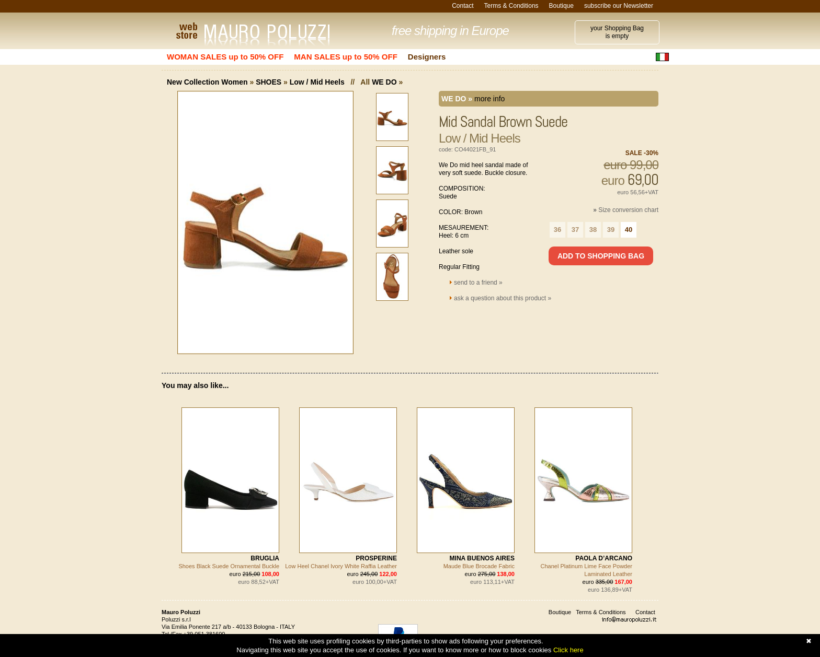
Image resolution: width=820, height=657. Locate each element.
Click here (568, 650)
